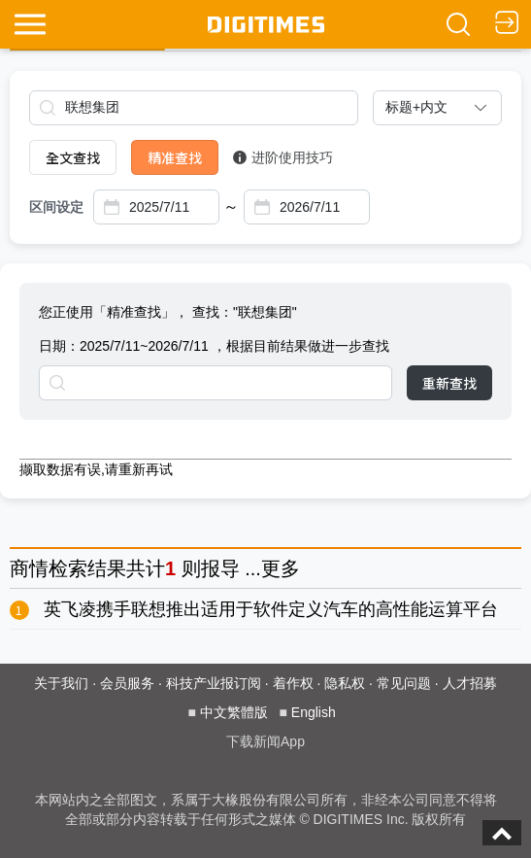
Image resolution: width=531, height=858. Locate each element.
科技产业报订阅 (213, 683)
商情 (29, 568)
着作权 (293, 683)
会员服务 (127, 683)
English (313, 712)
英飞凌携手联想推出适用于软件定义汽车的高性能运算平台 (271, 609)
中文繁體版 (234, 712)
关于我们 (61, 683)
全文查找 (73, 157)
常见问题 (404, 683)
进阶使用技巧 (283, 157)
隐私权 (344, 683)
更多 (280, 568)
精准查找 (175, 157)
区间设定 (56, 207)
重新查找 (449, 383)
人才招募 (470, 683)
